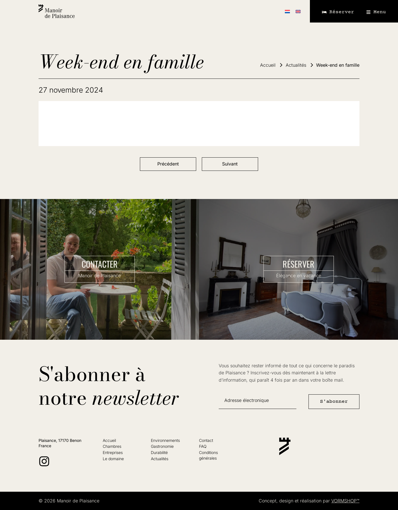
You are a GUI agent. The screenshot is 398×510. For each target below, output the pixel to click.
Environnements (165, 440)
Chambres (112, 446)
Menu (380, 12)
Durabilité (159, 452)
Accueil (109, 440)
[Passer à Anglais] (298, 11)
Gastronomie (162, 446)
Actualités (159, 458)
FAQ (203, 446)
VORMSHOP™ (345, 501)
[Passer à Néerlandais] (287, 11)
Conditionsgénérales (208, 455)
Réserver (341, 12)
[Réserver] (324, 12)
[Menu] (368, 12)
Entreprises (113, 452)
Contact (206, 440)
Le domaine (113, 458)
